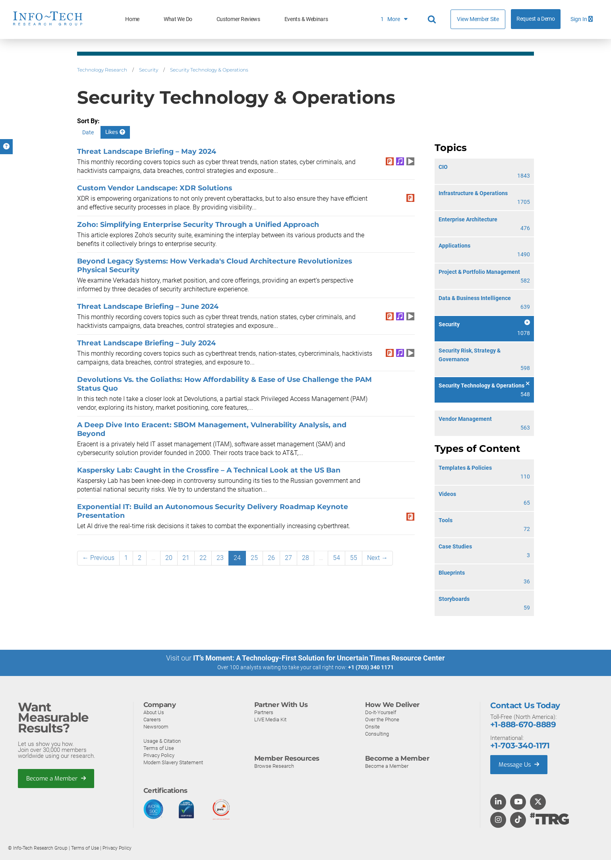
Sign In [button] (581, 19)
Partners (263, 712)
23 (220, 558)
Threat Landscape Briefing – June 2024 (147, 306)
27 (288, 558)
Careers (152, 719)
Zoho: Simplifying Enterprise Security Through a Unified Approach (198, 224)
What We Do (178, 19)
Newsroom (155, 726)
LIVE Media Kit (270, 719)
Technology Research (102, 70)
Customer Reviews (238, 19)
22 (203, 558)
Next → (377, 558)
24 (237, 558)
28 (305, 558)
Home (132, 19)
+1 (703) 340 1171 (371, 667)
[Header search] (433, 19)
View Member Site (478, 19)
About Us (153, 712)
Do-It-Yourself (380, 712)
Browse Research (274, 766)
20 (168, 558)
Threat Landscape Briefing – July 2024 (146, 343)
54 (336, 558)
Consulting (377, 733)
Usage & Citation (162, 741)
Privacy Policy (158, 755)
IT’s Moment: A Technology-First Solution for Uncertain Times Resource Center (319, 658)
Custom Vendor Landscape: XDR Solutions (154, 188)
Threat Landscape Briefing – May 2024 (146, 151)
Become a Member (56, 778)
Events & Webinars (306, 19)
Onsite (372, 726)
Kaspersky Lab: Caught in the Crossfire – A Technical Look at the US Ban (208, 470)
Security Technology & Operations (209, 70)
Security (148, 70)
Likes (115, 132)
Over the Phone (382, 719)
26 (271, 558)
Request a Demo (535, 18)
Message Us (519, 764)
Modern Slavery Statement (173, 762)
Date (88, 132)
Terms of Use (158, 748)
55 (353, 558)
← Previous (98, 558)
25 (254, 558)
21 (185, 558)
